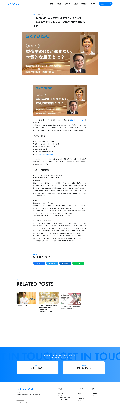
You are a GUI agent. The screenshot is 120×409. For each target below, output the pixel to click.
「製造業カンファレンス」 (76, 120)
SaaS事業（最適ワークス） (65, 397)
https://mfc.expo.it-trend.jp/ (46, 154)
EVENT (35, 246)
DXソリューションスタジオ (64, 399)
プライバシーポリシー (20, 400)
